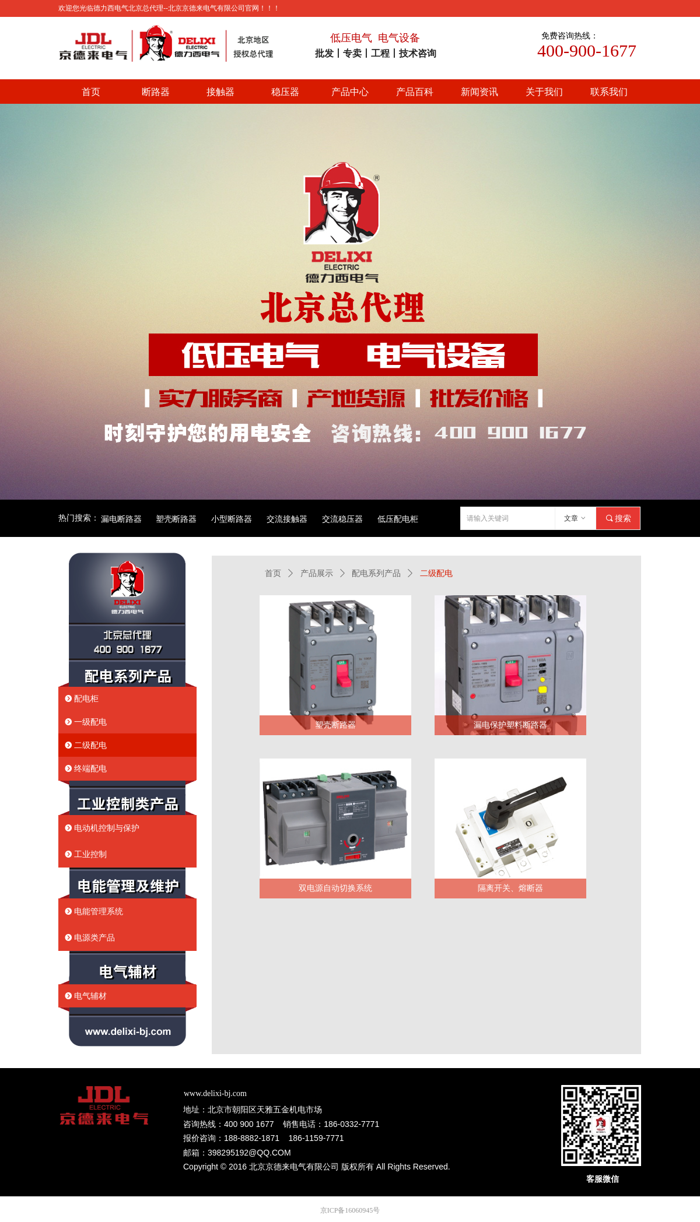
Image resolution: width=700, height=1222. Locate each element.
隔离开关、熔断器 (510, 888)
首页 (273, 573)
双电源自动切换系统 (335, 888)
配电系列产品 (376, 573)
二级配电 (436, 573)
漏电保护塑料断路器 (510, 725)
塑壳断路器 (335, 725)
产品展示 (316, 573)
